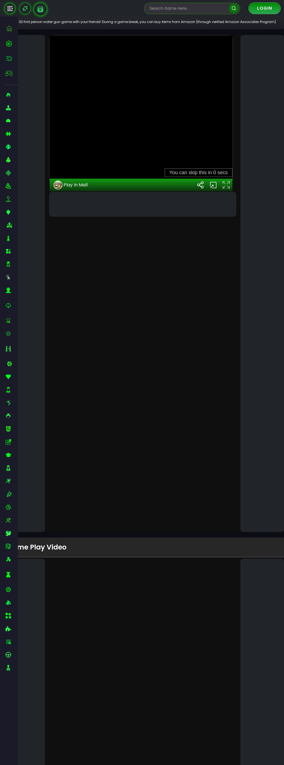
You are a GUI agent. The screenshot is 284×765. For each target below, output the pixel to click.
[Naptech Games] (25, 8)
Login (264, 8)
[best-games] (12, 43)
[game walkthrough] (40, 9)
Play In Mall (86, 501)
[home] (12, 28)
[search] (234, 8)
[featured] (12, 58)
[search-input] (188, 8)
